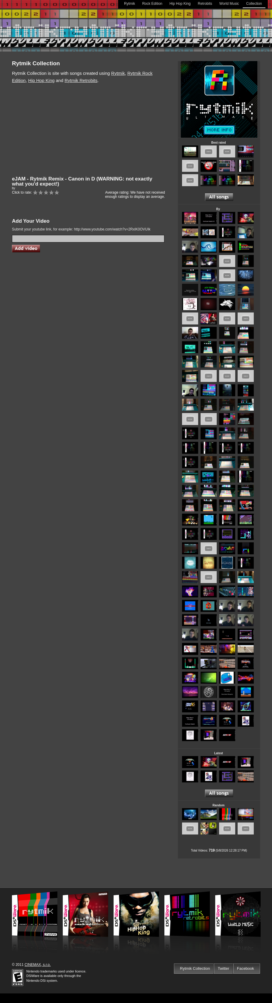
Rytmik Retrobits (81, 80)
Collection (254, 3)
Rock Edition (152, 3)
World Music (229, 3)
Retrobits (205, 3)
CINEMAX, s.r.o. (38, 965)
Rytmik (129, 3)
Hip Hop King (180, 3)
